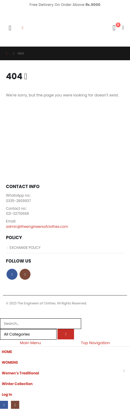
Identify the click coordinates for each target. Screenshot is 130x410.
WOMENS (10, 362)
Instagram (25, 274)
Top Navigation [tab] (95, 343)
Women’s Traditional (20, 373)
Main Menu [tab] (30, 343)
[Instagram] (15, 405)
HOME (7, 351)
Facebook (12, 274)
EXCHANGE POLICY (24, 247)
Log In (7, 394)
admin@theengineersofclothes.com (37, 226)
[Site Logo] (44, 28)
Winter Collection (17, 384)
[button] (10, 28)
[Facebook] (4, 405)
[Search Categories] (28, 334)
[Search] (65, 334)
